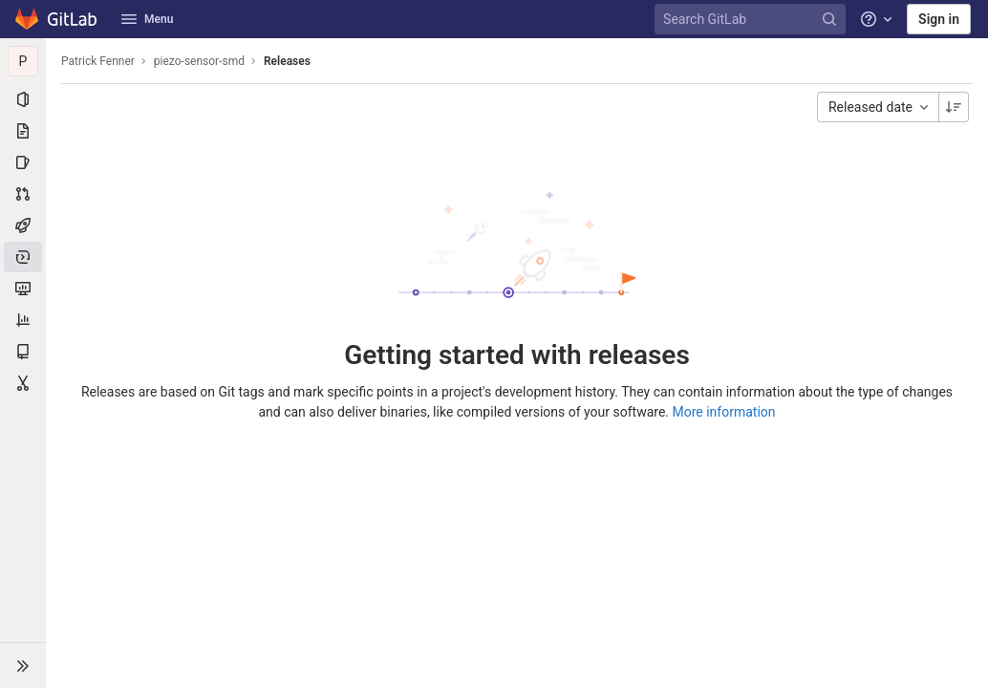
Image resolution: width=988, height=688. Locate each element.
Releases (287, 61)
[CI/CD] (23, 225)
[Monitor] (23, 288)
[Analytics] (23, 320)
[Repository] (23, 131)
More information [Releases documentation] (724, 411)
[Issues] (23, 162)
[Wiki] (23, 351)
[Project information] (23, 99)
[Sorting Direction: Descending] (953, 107)
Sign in (938, 19)
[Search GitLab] (753, 20)
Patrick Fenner (98, 61)
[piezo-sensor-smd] (23, 61)
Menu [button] (147, 19)
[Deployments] (23, 257)
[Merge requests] (23, 194)
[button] (23, 665)
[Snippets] (23, 383)
